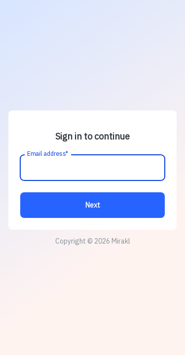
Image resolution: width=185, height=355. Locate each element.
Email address (48, 153)
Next (92, 205)
